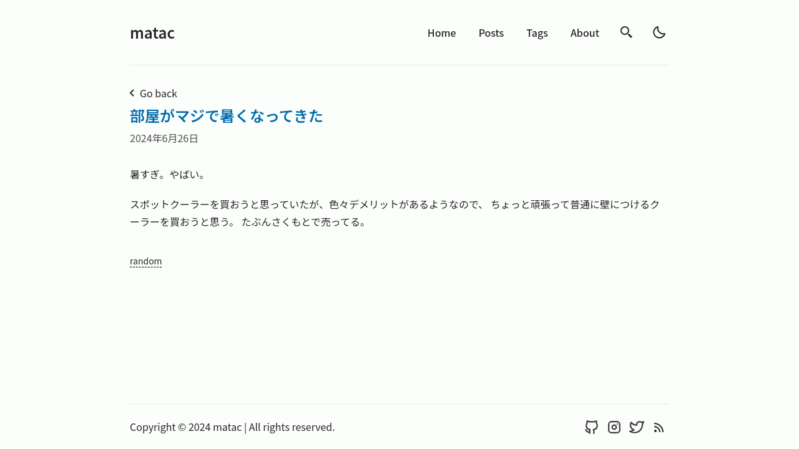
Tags (537, 32)
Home (442, 32)
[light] (659, 32)
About (585, 32)
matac (152, 32)
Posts (491, 32)
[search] (627, 32)
